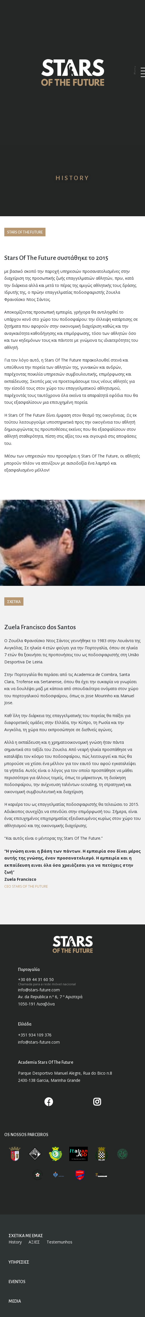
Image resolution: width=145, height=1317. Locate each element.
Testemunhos (59, 1241)
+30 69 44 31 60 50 (36, 979)
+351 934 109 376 (34, 1034)
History (15, 1241)
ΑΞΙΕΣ (34, 1241)
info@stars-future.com (39, 989)
